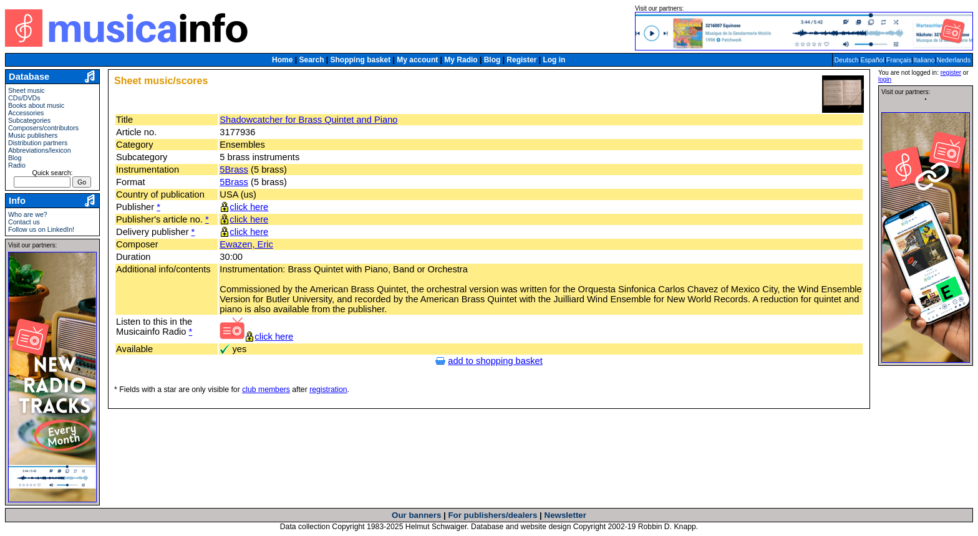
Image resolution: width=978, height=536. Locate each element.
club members (266, 389)
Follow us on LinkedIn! (41, 229)
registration (328, 389)
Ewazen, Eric (246, 244)
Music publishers (32, 135)
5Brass (234, 170)
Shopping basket (361, 59)
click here (249, 207)
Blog (492, 59)
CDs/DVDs (24, 98)
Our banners (416, 515)
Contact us (24, 222)
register (951, 72)
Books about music (36, 105)
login (884, 79)
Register (521, 59)
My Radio (460, 59)
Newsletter (565, 515)
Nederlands (954, 60)
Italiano (923, 60)
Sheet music (26, 90)
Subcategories (29, 120)
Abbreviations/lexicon (39, 150)
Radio (17, 165)
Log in (554, 59)
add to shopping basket (495, 361)
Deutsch (847, 60)
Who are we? (27, 214)
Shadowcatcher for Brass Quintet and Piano (308, 120)
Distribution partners (37, 142)
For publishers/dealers (492, 515)
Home (282, 59)
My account (417, 59)
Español (872, 60)
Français (899, 60)
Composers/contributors (43, 128)
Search (311, 59)
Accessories (26, 113)
